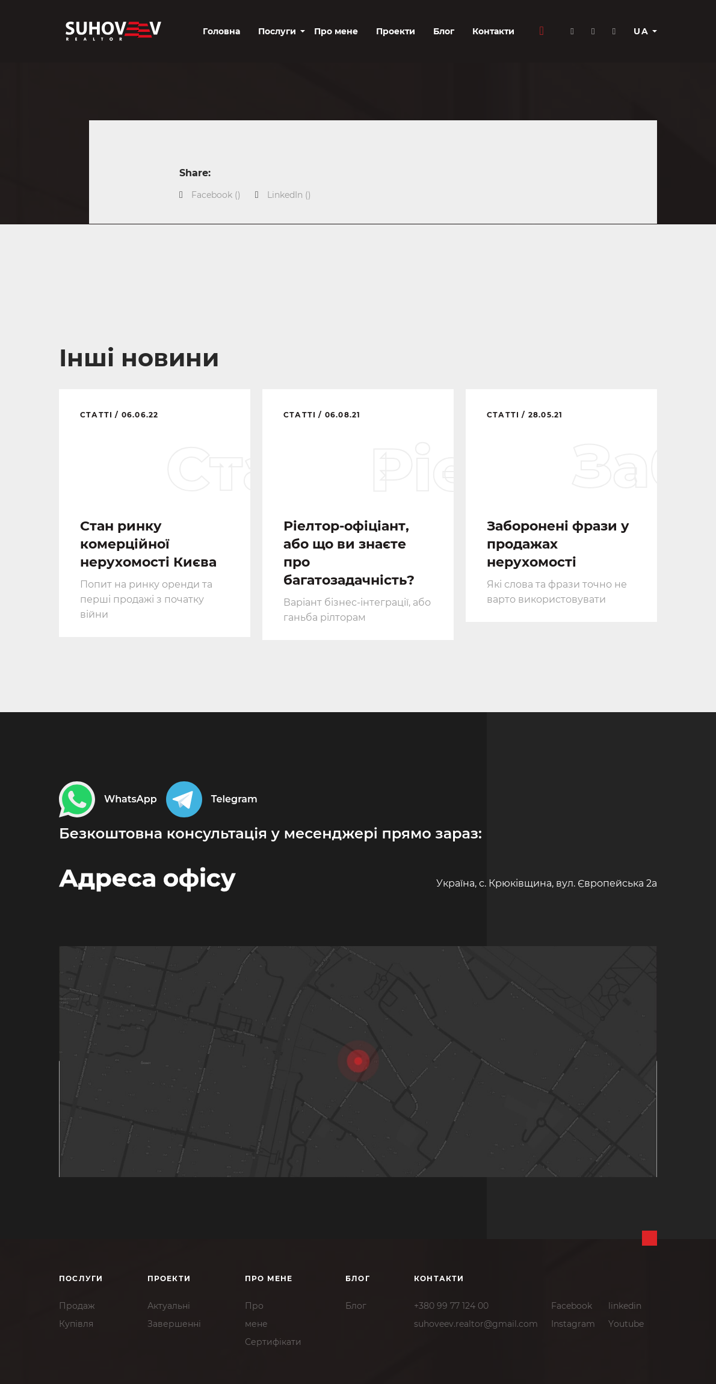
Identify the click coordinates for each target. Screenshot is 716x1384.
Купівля (76, 1323)
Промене (256, 1314)
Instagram (573, 1323)
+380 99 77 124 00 (451, 1305)
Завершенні (174, 1323)
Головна (221, 31)
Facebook (571, 1305)
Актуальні (168, 1305)
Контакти (493, 31)
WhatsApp (108, 799)
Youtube (626, 1323)
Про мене (336, 31)
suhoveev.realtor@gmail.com (476, 1323)
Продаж (77, 1305)
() (216, 195)
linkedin (624, 1305)
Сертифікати (273, 1341)
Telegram (212, 799)
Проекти (395, 31)
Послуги (277, 31)
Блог (443, 31)
